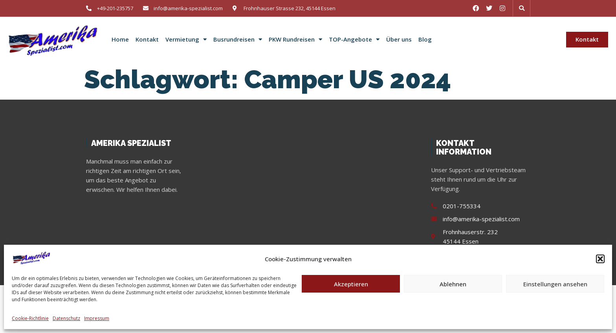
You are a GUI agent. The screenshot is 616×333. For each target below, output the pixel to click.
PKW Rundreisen (295, 40)
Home (120, 39)
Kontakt (147, 39)
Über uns (399, 39)
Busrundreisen (237, 40)
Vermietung (186, 40)
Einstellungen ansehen (555, 284)
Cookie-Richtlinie (30, 318)
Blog (425, 39)
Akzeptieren (351, 284)
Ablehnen (453, 284)
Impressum (96, 318)
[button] (600, 259)
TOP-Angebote (354, 40)
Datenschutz (66, 318)
